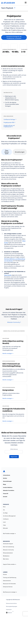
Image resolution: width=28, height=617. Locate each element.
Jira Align (5, 513)
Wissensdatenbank (8, 552)
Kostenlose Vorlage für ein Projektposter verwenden (14, 37)
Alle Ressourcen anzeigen (10, 592)
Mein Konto (6, 559)
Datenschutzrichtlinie (11, 603)
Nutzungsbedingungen (11, 606)
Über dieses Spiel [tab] (6, 151)
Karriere (5, 478)
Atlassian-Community (14, 322)
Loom (4, 522)
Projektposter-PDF (9, 122)
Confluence (6, 519)
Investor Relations (7, 487)
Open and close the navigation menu (15, 7)
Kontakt (5, 496)
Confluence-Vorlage (10, 119)
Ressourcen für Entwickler (9, 583)
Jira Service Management (9, 516)
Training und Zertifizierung (9, 577)
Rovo (4, 506)
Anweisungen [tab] (19, 152)
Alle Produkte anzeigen (9, 533)
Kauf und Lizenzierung (8, 546)
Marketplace (6, 555)
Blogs (4, 484)
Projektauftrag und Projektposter (9, 126)
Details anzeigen (7, 353)
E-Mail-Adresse (14, 449)
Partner (5, 574)
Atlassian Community (8, 549)
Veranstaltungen (7, 481)
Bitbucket (5, 528)
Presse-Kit (5, 493)
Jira (4, 509)
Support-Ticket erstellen (9, 564)
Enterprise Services (7, 586)
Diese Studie (7, 275)
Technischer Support (8, 543)
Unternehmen (6, 475)
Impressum (9, 609)
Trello (4, 525)
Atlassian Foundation (8, 490)
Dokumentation (7, 580)
